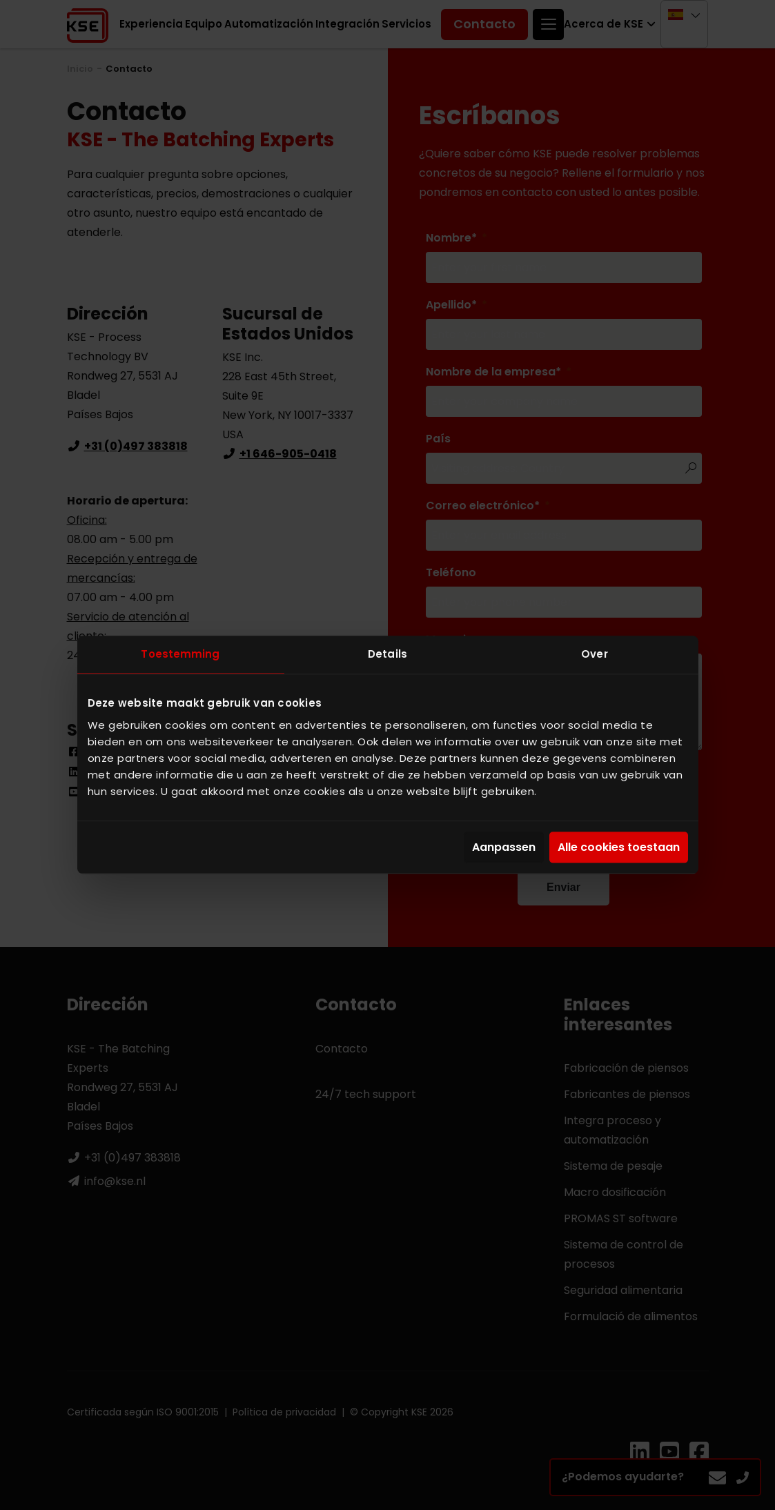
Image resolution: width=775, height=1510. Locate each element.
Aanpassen (504, 847)
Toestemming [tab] (180, 654)
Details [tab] (387, 654)
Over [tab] (594, 654)
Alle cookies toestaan (619, 847)
